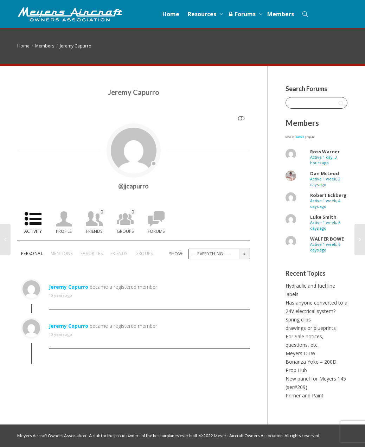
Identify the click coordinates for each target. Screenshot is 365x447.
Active (300, 137)
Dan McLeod (324, 173)
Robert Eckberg (328, 195)
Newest (290, 137)
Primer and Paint (305, 395)
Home (170, 14)
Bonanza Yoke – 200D (311, 361)
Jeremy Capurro (75, 46)
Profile (64, 231)
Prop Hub (296, 370)
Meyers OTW (300, 353)
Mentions (62, 253)
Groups (126, 221)
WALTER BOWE (327, 239)
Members (280, 14)
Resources (203, 14)
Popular (310, 137)
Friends (95, 221)
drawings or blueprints (311, 328)
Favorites (92, 253)
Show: (176, 254)
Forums (242, 14)
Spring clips (298, 319)
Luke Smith (323, 217)
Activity (33, 231)
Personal (32, 253)
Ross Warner (325, 151)
